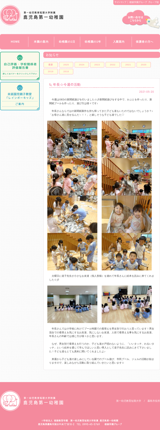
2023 (97, 64)
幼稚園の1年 (93, 41)
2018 (66, 71)
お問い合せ (141, 19)
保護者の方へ (145, 41)
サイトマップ (120, 2)
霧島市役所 (154, 401)
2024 (81, 64)
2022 (113, 64)
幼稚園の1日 (67, 41)
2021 (128, 64)
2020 (143, 64)
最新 (50, 64)
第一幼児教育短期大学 (128, 401)
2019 (51, 71)
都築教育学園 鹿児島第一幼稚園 (31, 15)
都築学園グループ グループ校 (144, 2)
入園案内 (119, 41)
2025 (66, 64)
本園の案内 (41, 41)
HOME (15, 41)
